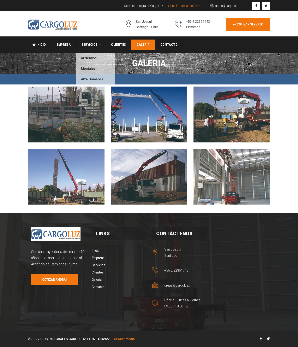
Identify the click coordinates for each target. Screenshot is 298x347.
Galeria (143, 45)
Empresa (63, 45)
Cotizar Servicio (248, 24)
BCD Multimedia (123, 339)
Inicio (39, 45)
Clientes (118, 45)
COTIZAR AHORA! (54, 280)
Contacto (169, 45)
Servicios (90, 45)
